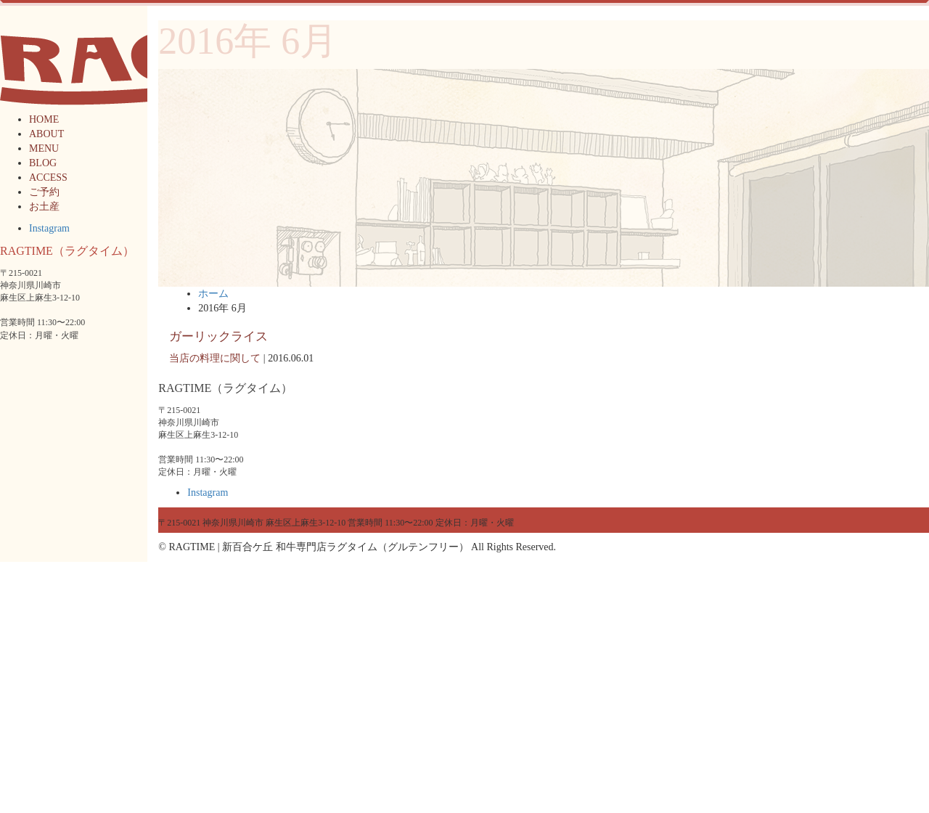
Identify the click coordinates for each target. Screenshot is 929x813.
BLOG (43, 163)
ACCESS (48, 177)
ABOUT (46, 133)
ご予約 (44, 192)
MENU (44, 148)
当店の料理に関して (215, 358)
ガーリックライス (218, 336)
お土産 (44, 206)
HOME (44, 119)
